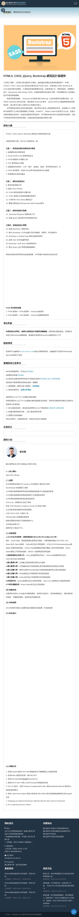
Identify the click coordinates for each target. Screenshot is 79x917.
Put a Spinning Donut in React (19, 805)
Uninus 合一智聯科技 (14, 502)
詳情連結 (30, 371)
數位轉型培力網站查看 (55, 408)
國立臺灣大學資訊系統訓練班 (53, 836)
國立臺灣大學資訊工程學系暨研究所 (56, 828)
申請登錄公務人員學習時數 (50, 379)
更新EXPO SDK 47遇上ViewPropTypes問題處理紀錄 (28, 783)
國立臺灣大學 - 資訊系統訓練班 (16, 865)
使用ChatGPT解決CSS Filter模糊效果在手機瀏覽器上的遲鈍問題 (32, 772)
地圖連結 (28, 842)
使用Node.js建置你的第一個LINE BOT (22, 775)
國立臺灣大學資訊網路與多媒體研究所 (56, 831)
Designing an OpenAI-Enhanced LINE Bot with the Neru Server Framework (36, 801)
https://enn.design (12, 475)
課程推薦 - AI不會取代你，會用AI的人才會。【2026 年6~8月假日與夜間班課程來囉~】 (58, 885)
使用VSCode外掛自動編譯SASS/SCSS (23, 779)
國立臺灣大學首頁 (49, 834)
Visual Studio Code (27, 351)
